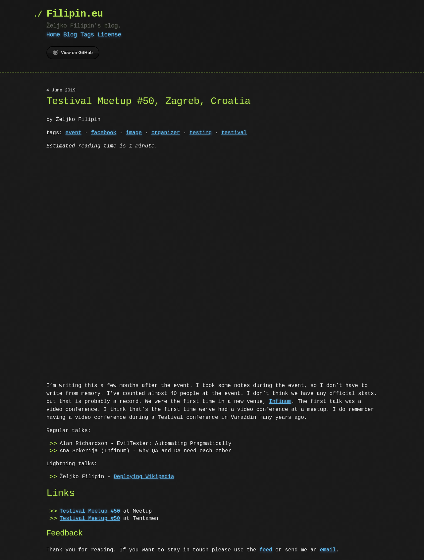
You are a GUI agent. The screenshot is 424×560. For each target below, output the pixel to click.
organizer (165, 133)
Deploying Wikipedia (144, 476)
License (109, 35)
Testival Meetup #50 (90, 510)
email (328, 549)
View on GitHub (73, 52)
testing (200, 133)
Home (53, 35)
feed (265, 549)
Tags (87, 35)
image (134, 133)
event (73, 133)
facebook (103, 133)
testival (234, 133)
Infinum (280, 401)
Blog (70, 35)
